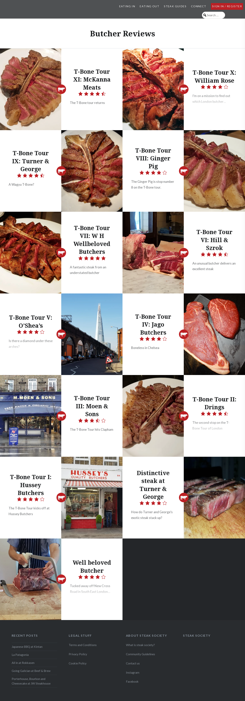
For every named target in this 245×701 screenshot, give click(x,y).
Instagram (133, 672)
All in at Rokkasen (23, 662)
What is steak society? (140, 645)
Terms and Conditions (83, 645)
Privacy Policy (78, 654)
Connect (198, 6)
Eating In (127, 6)
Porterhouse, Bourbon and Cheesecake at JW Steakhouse (31, 681)
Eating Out (149, 6)
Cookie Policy (78, 663)
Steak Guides (175, 6)
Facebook (132, 681)
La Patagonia (20, 654)
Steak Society (196, 635)
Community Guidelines (140, 654)
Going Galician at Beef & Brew (31, 670)
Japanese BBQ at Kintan (27, 646)
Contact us (133, 663)
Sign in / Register (227, 6)
